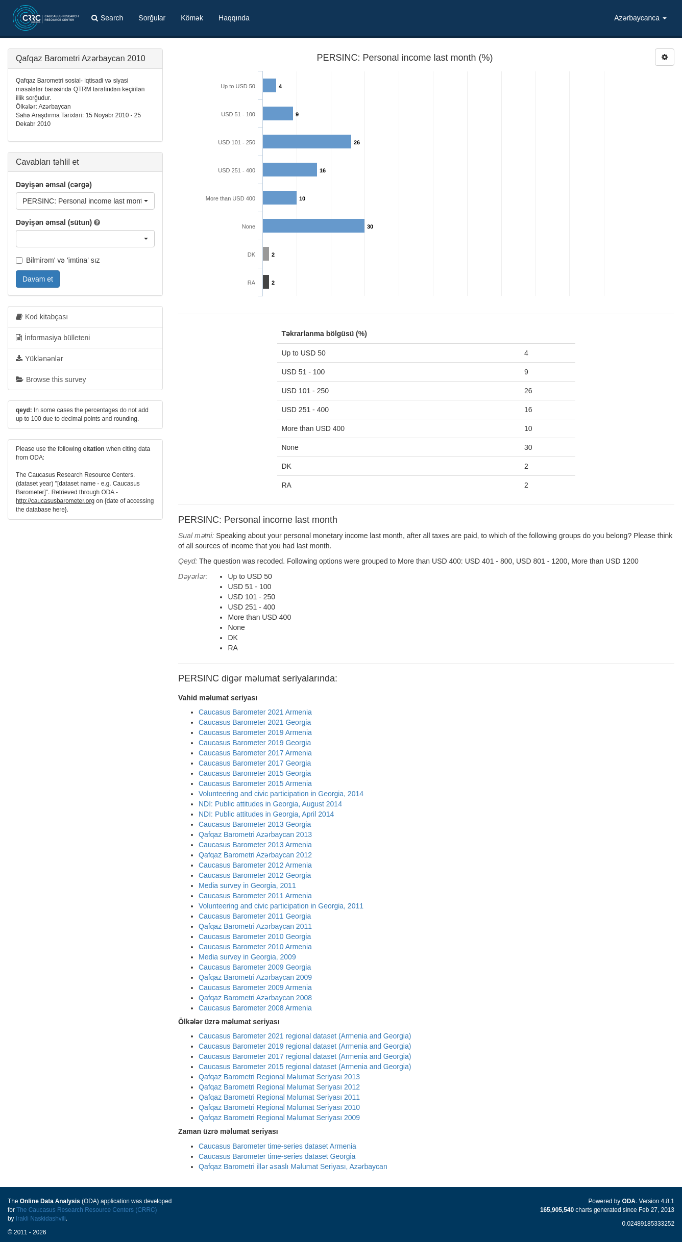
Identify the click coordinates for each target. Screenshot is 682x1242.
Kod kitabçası (42, 317)
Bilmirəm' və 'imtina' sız (58, 260)
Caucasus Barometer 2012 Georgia (255, 875)
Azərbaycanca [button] (640, 18)
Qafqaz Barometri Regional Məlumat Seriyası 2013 (279, 1077)
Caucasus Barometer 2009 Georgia (255, 967)
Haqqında (234, 18)
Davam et (37, 279)
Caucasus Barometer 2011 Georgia (255, 916)
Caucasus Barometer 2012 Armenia (255, 865)
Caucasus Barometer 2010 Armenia (255, 947)
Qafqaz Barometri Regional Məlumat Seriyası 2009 (279, 1117)
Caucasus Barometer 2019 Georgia (255, 743)
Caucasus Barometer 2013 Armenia (255, 845)
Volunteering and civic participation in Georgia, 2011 (281, 906)
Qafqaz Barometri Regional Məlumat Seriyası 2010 (279, 1107)
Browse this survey (51, 379)
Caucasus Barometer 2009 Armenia (255, 987)
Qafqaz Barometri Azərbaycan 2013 (255, 834)
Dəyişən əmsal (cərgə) (54, 185)
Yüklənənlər (39, 358)
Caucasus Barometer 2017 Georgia (255, 763)
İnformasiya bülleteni (53, 338)
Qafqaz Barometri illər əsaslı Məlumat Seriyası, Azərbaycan (293, 1166)
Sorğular (151, 18)
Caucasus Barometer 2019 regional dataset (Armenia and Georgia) (305, 1046)
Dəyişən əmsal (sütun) (54, 222)
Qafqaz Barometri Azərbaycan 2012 (255, 855)
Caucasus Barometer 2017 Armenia (255, 753)
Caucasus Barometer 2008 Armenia (255, 1008)
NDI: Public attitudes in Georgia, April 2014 (266, 814)
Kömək (192, 18)
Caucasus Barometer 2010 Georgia (255, 936)
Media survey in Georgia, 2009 (247, 957)
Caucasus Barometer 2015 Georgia (255, 773)
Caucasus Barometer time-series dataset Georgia (277, 1156)
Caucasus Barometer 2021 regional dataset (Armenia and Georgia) (305, 1036)
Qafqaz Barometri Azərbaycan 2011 (255, 926)
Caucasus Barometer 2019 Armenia (255, 732)
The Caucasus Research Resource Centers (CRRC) (86, 1209)
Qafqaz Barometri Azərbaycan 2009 (255, 977)
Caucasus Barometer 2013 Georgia (255, 824)
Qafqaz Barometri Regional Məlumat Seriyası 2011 (279, 1097)
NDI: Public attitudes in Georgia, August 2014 (270, 804)
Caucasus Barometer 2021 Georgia (255, 722)
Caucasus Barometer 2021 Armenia (255, 712)
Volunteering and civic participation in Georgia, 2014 (281, 794)
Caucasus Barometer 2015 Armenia (255, 783)
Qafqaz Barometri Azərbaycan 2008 (255, 998)
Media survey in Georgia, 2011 (247, 885)
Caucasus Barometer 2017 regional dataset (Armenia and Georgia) (305, 1056)
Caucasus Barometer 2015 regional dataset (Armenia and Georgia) (305, 1066)
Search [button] (107, 18)
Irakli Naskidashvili (41, 1218)
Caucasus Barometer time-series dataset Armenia (277, 1146)
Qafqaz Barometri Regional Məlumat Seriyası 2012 (279, 1087)
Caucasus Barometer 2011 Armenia (255, 896)
